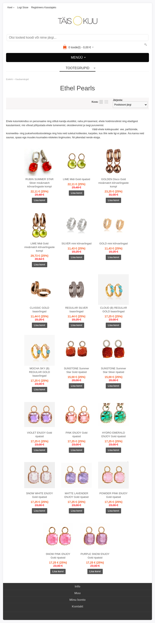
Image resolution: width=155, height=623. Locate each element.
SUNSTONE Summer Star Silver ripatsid (113, 370)
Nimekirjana (101, 102)
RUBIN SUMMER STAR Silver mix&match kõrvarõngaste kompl (39, 183)
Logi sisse (22, 7)
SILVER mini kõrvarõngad (77, 243)
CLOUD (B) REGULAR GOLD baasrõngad (113, 309)
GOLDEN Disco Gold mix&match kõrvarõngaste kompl (113, 183)
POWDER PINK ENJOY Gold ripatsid (113, 495)
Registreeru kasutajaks (43, 7)
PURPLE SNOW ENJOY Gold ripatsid (95, 555)
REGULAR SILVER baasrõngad (76, 309)
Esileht (9, 79)
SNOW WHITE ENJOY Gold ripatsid (39, 495)
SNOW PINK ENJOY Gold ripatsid (58, 555)
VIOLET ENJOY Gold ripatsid (39, 434)
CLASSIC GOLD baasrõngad (39, 309)
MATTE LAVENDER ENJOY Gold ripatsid (76, 495)
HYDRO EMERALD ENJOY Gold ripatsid (113, 434)
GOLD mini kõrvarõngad (113, 243)
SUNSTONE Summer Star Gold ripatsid (76, 370)
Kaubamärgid (21, 79)
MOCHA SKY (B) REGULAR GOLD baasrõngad (39, 372)
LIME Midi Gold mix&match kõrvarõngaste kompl (39, 247)
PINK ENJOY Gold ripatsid (76, 434)
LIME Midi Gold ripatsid (76, 179)
